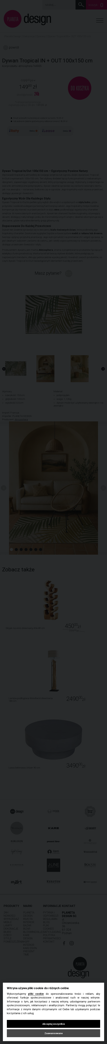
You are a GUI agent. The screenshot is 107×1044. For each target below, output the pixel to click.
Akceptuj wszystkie (53, 1023)
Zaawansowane (53, 1033)
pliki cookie (36, 993)
